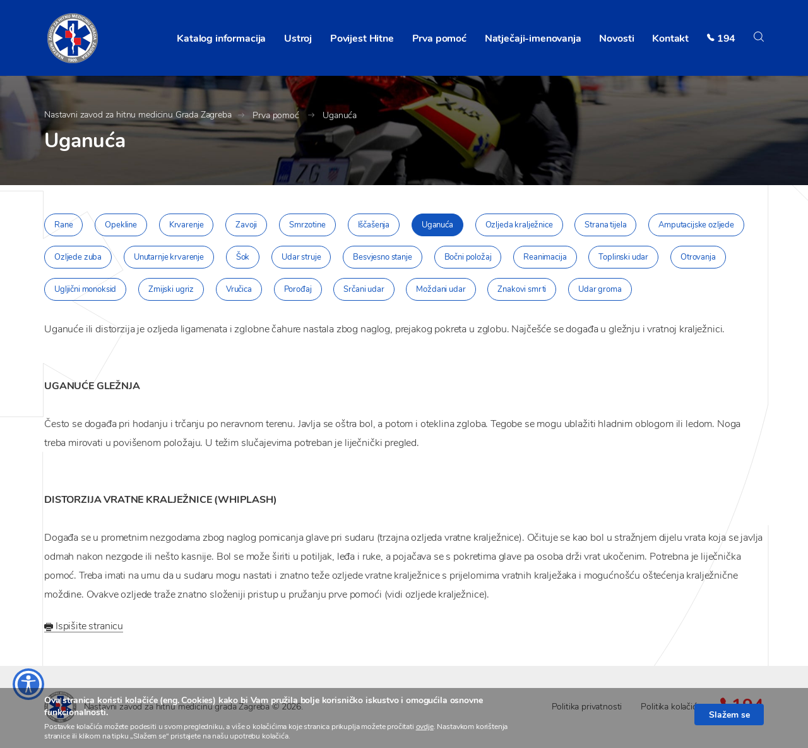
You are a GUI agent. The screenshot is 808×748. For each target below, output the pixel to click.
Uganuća (340, 115)
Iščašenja (374, 225)
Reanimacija (544, 257)
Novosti (616, 38)
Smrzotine (307, 225)
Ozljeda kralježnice (519, 225)
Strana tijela (605, 225)
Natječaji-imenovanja (533, 38)
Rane (63, 225)
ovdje (425, 726)
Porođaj (298, 289)
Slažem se (729, 714)
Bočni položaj (468, 257)
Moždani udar (440, 289)
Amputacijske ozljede (696, 225)
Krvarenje (186, 225)
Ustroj (298, 38)
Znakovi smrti (521, 289)
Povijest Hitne (362, 38)
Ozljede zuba (78, 257)
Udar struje (301, 257)
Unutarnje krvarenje (169, 257)
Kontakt (670, 38)
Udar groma (599, 289)
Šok (243, 257)
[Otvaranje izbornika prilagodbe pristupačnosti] (28, 684)
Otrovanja (698, 257)
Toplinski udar (623, 257)
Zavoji (246, 225)
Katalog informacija (221, 38)
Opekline (121, 225)
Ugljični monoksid (85, 289)
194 (726, 38)
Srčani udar (363, 289)
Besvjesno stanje (382, 257)
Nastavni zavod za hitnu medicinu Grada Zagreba (138, 115)
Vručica (239, 289)
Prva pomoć (439, 38)
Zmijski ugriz (171, 289)
